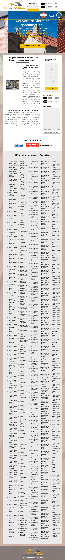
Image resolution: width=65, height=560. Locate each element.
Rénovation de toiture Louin (34, 220)
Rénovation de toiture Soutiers (56, 335)
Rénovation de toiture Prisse (45, 168)
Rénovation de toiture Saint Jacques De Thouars (45, 377)
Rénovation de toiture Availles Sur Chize (13, 262)
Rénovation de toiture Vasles (56, 434)
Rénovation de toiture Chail (13, 488)
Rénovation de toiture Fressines (23, 465)
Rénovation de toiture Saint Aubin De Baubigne (45, 247)
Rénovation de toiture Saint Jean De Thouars (45, 384)
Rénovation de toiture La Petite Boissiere (34, 477)
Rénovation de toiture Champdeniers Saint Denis (13, 500)
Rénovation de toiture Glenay (23, 493)
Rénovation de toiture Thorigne (56, 380)
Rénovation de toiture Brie (13, 441)
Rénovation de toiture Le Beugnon (13, 342)
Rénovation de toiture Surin (56, 345)
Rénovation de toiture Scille (56, 292)
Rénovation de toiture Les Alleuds (13, 184)
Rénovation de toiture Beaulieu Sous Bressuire (13, 300)
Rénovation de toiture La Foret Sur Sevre (23, 433)
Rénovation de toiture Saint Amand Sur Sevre (45, 233)
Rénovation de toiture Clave (23, 267)
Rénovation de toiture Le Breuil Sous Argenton (13, 436)
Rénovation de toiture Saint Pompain (56, 198)
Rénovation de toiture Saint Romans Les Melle (56, 222)
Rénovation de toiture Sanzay (56, 275)
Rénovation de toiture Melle (34, 311)
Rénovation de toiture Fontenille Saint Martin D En (23, 425)
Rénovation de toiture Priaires (34, 538)
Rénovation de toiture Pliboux (34, 503)
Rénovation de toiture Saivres (56, 263)
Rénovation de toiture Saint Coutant (45, 284)
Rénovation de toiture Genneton (23, 481)
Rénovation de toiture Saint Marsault (45, 460)
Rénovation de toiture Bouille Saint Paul (13, 387)
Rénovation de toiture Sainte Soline (56, 235)
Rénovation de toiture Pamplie (34, 446)
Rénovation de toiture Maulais (34, 282)
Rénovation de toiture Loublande (34, 216)
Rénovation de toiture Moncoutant (34, 335)
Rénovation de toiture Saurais (56, 279)
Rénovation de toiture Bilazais (13, 347)
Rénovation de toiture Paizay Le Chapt (34, 435)
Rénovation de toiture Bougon (13, 377)
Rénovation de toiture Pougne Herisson (34, 518)
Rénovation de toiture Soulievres (56, 330)
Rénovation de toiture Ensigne (23, 366)
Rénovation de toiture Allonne (13, 189)
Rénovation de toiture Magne (34, 249)
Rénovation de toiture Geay (23, 476)
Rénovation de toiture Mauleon (23, 208)
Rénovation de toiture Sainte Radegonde (56, 203)
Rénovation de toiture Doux (23, 350)
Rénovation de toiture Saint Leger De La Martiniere (45, 409)
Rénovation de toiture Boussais (13, 402)
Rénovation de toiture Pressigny (34, 533)
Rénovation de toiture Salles (56, 267)
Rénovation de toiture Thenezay (56, 375)
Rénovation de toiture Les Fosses (23, 448)
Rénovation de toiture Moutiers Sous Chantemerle (34, 387)
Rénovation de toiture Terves (56, 364)
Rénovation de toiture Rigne (45, 197)
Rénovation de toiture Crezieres (23, 345)
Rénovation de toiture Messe (34, 326)
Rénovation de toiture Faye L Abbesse (23, 392)
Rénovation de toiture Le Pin (34, 493)
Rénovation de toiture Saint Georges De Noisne (45, 342)
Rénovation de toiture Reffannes (45, 182)
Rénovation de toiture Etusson (23, 377)
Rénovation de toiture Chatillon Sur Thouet (23, 214)
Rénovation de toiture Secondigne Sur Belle (56, 298)
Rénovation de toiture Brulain (13, 461)
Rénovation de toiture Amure (13, 198)
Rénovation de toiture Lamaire (34, 173)
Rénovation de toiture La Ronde (45, 217)
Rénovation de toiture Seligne (56, 309)
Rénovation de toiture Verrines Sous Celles (56, 465)
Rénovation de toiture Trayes (56, 405)
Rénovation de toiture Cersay (13, 484)
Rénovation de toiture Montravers (34, 357)
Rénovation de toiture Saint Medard (45, 527)
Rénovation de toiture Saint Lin (45, 427)
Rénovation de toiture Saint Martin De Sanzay (45, 494)
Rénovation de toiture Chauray (23, 220)
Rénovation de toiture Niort (34, 403)
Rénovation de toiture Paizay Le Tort (34, 441)
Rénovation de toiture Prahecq (34, 524)
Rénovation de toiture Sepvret (56, 313)
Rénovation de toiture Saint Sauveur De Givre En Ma (56, 229)
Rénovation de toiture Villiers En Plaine (56, 501)
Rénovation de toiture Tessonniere (56, 369)
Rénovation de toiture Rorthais (45, 223)
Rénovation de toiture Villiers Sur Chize (56, 507)
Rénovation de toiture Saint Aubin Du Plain (45, 253)
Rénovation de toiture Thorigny (56, 386)
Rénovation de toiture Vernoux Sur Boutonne (56, 458)
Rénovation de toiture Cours (23, 329)
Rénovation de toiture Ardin (13, 212)
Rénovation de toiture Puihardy (45, 177)
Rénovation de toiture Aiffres (13, 170)
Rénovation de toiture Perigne (34, 467)
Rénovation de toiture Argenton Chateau (13, 218)
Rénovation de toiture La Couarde (23, 297)
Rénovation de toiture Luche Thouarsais (34, 235)
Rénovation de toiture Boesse (13, 351)
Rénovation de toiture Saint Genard (45, 330)
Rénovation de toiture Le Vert (56, 476)
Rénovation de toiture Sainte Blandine (45, 266)
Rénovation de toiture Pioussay (34, 498)
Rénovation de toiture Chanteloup (13, 517)
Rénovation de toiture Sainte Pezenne (56, 178)
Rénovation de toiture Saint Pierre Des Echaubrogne (56, 192)
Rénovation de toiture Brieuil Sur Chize (13, 446)
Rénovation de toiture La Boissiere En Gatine (13, 366)
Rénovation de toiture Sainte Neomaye (45, 532)
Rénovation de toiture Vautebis (56, 445)
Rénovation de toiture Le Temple (56, 360)
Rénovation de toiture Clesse (23, 274)
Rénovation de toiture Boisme (13, 355)
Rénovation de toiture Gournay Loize (24, 502)
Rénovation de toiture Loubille (34, 211)
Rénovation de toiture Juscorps (34, 163)
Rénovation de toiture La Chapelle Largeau (23, 168)
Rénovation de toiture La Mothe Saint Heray (34, 364)
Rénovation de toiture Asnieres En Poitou (13, 232)
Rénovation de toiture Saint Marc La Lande (45, 454)
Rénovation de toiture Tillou (56, 396)
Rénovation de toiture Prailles (34, 528)
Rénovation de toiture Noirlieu (34, 407)
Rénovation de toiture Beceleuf (13, 326)
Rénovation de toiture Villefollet (56, 485)
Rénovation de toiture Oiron (34, 426)
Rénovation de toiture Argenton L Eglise (13, 225)
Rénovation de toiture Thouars (56, 391)
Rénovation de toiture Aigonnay (13, 175)
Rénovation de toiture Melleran (34, 316)
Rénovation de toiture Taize (56, 349)
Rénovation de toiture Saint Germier (45, 363)
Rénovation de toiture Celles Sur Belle (13, 476)
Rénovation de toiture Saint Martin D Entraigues (45, 480)
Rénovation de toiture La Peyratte (34, 483)
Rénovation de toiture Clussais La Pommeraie (23, 280)
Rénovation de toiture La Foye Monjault (23, 454)
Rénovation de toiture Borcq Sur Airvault (13, 372)
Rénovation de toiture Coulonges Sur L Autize (24, 313)
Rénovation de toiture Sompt (56, 317)
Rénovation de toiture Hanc (23, 521)
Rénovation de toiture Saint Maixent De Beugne (45, 439)
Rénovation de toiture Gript (23, 512)
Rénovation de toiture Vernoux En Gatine (56, 451)
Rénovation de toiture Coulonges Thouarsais (23, 320)
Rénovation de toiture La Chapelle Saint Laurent (24, 189)
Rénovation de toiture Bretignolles (13, 418)
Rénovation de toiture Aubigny (13, 253)
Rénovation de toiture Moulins (34, 374)
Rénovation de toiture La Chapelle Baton (13, 523)
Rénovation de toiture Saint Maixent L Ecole (45, 447)
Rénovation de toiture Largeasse (34, 178)
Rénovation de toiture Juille (23, 529)
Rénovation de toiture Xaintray (56, 529)
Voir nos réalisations (32, 46)
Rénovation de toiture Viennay (56, 480)
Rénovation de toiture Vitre (56, 511)
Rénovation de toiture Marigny (34, 269)
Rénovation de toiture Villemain (56, 490)
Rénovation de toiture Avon (13, 272)
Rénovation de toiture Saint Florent (45, 313)
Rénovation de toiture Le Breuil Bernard (13, 424)
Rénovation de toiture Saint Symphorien (56, 241)
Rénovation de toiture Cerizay (13, 480)
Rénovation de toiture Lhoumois (34, 188)
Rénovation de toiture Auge (13, 257)
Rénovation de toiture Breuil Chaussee (13, 429)
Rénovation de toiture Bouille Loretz (13, 382)
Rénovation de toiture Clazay (23, 270)
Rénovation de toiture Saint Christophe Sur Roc (45, 272)
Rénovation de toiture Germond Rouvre (23, 488)
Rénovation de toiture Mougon (34, 370)
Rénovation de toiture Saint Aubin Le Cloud (45, 260)
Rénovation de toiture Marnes (34, 273)
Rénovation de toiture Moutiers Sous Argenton (34, 380)
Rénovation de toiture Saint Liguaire (45, 422)
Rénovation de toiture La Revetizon (45, 193)
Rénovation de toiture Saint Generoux (45, 335)
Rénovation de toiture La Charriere (56, 535)
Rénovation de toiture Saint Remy (56, 209)
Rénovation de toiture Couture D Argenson (24, 340)
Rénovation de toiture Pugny (45, 172)
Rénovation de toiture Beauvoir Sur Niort (13, 320)
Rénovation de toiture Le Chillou (23, 254)
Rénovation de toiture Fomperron (23, 418)
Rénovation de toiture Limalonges (34, 193)
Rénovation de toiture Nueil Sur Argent (34, 422)
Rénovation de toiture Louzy (34, 224)
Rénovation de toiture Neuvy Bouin (34, 399)
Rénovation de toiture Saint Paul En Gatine (56, 172)
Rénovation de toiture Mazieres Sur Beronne (34, 306)
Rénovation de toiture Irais (23, 525)
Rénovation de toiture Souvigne (56, 341)
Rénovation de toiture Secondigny (56, 304)
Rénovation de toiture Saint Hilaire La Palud (45, 370)
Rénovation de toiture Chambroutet (13, 493)
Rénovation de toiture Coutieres (23, 334)
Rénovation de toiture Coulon (23, 307)
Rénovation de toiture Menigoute (34, 322)
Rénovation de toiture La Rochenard (45, 202)
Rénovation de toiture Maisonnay (34, 259)
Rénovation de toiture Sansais (56, 271)
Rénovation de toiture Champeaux (13, 506)
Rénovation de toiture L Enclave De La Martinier (24, 360)
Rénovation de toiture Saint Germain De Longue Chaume (45, 356)
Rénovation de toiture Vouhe (56, 515)
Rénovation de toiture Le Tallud (56, 354)
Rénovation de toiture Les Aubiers (13, 243)
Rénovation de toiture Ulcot (56, 409)
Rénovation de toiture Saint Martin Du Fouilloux (45, 501)
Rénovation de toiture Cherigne (23, 235)
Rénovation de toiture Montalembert (34, 341)
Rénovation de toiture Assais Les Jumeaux (13, 238)
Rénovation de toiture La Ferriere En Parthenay (23, 412)
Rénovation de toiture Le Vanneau (56, 426)
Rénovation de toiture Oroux (34, 430)
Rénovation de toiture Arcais (13, 202)
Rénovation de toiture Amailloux (13, 194)
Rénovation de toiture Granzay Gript (23, 507)
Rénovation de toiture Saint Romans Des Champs (56, 215)
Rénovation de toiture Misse (34, 330)
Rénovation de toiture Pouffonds (34, 513)
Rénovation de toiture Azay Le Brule (13, 277)
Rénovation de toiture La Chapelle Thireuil (23, 196)
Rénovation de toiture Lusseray (34, 240)
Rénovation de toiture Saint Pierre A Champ (56, 185)
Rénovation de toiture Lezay (34, 183)
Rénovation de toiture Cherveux (23, 241)
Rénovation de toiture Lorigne (34, 201)
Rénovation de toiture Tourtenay (56, 400)
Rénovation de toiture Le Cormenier (23, 292)
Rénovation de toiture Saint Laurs (45, 402)
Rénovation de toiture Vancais (56, 421)
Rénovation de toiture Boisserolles (13, 360)
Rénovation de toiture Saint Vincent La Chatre (56, 258)
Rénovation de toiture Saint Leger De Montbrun (45, 416)
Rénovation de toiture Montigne (34, 346)
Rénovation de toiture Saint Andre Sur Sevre (45, 240)
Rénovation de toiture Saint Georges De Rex (45, 349)
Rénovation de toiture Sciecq (56, 288)
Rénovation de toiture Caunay (13, 471)
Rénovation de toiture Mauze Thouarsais (34, 293)
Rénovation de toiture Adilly (13, 166)
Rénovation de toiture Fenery (23, 402)
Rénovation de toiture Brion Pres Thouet (13, 451)
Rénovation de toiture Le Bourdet (13, 397)
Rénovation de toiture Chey (23, 245)
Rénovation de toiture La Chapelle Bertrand (13, 530)
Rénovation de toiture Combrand (23, 286)
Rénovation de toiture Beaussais (13, 313)
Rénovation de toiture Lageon (34, 168)
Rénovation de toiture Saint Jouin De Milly (45, 397)
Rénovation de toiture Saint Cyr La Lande (45, 289)
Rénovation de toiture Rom (45, 207)
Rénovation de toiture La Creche (13, 407)
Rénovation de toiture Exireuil (23, 381)
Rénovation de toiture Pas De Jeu (34, 463)
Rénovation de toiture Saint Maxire (45, 521)
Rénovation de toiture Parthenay (34, 457)
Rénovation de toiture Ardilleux (13, 207)
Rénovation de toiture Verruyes (56, 471)
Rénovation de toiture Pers (34, 471)
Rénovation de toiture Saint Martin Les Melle (45, 508)
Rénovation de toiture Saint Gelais (45, 319)
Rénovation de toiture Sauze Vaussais (56, 284)
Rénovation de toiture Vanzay (56, 430)
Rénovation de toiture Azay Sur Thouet (13, 283)
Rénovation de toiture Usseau (56, 413)
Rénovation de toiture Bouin (13, 392)
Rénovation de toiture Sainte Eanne (45, 300)
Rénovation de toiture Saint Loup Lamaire (45, 433)
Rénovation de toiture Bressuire (13, 413)
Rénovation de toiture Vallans (56, 417)
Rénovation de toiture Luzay (34, 245)
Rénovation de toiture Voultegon (56, 524)
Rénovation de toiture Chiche (23, 249)
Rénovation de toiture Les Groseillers (23, 517)
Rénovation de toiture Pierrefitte (34, 489)
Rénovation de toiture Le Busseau (13, 466)
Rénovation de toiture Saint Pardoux (56, 166)
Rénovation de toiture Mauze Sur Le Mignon (34, 287)
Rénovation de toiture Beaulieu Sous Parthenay (13, 307)
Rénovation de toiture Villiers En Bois (56, 496)
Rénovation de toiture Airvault (13, 179)
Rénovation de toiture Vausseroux (56, 439)
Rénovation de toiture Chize (23, 259)
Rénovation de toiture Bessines (13, 337)
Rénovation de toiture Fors (23, 443)
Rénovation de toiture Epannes (23, 371)
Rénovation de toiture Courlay (24, 325)
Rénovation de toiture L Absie (13, 162)
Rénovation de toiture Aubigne (13, 249)
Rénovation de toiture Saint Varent (56, 246)
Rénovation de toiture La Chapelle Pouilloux (23, 175)
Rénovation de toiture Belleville (13, 331)
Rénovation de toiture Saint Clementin (45, 279)
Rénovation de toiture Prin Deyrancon (45, 163)
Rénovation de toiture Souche (56, 321)
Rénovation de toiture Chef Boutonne (23, 226)
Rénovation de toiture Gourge (23, 497)
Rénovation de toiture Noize (34, 197)
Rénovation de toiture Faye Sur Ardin (23, 397)
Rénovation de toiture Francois (23, 459)
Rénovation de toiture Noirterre (34, 412)
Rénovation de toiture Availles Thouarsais (13, 268)
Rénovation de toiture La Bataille (13, 294)
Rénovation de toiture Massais (34, 278)
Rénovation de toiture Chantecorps (13, 511)
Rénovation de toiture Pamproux (34, 452)
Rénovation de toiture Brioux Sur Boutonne (13, 457)
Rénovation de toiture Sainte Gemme (45, 324)
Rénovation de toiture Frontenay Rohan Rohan (23, 471)
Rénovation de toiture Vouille (56, 519)
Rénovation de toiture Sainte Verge (56, 252)
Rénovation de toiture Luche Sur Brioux (34, 229)
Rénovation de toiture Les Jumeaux (23, 534)
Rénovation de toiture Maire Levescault (34, 254)
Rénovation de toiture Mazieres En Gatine (34, 299)
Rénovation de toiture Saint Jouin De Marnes (45, 391)
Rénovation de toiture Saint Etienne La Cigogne (45, 307)
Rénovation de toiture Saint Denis (45, 295)
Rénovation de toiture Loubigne (34, 206)
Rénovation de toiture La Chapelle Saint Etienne (24, 182)
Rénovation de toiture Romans (45, 212)
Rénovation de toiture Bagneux (13, 288)
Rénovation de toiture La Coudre (23, 303)
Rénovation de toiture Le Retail (45, 188)
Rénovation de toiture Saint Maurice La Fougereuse (45, 515)
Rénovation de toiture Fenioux (24, 406)
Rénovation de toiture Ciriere (23, 263)
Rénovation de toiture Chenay (24, 230)
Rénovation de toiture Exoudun (23, 386)
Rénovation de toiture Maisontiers (34, 265)
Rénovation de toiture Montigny (34, 352)
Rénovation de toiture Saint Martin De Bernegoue (45, 466)
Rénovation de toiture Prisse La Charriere (23, 202)
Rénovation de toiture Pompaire (34, 507)
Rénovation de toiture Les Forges (23, 439)
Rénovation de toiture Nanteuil (34, 393)
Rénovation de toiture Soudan (56, 325)
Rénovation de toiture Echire (23, 354)
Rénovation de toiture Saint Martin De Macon (45, 473)
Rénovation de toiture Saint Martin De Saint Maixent (45, 487)
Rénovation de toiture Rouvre (45, 227)
